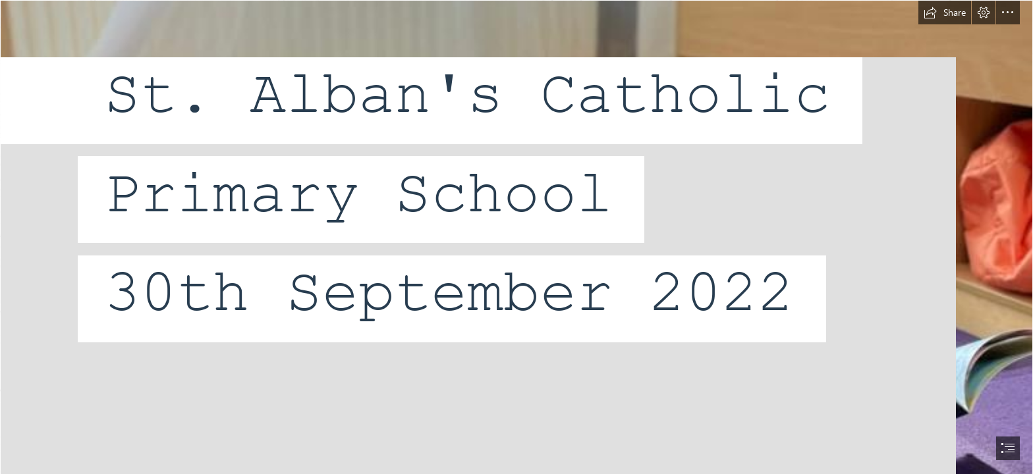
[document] (516, 237)
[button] (944, 12)
